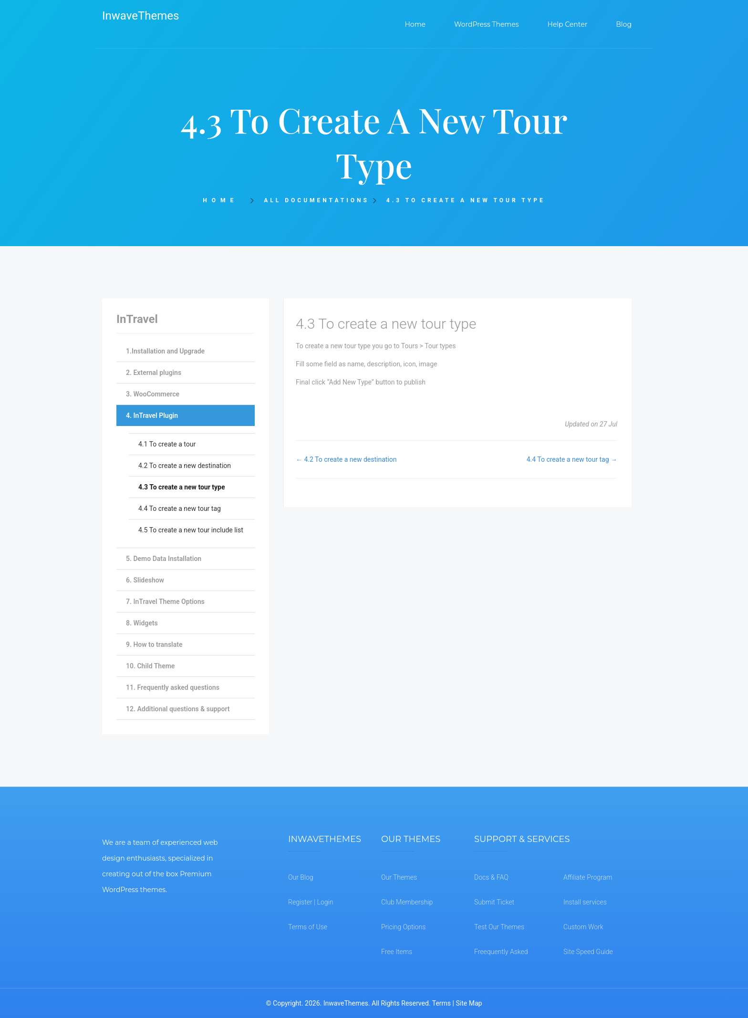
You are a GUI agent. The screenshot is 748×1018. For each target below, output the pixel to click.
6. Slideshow (145, 580)
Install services (585, 902)
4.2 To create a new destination (184, 465)
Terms (441, 1003)
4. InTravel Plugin (152, 415)
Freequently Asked (501, 952)
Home (223, 200)
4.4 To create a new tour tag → (572, 459)
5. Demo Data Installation (163, 558)
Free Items (396, 952)
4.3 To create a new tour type (181, 487)
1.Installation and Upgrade (165, 351)
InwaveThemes (140, 15)
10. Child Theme (150, 666)
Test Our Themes (499, 927)
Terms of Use (307, 927)
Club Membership (407, 902)
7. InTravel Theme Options (165, 601)
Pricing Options (403, 927)
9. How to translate (154, 644)
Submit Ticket (494, 902)
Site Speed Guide (588, 952)
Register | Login (310, 902)
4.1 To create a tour (167, 444)
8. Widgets (142, 623)
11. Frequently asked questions (172, 687)
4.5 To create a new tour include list (190, 530)
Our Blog (300, 877)
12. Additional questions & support (177, 709)
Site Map (469, 1003)
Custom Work (583, 927)
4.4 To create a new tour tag (179, 508)
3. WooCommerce (152, 394)
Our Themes (399, 877)
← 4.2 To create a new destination (346, 459)
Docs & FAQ (491, 877)
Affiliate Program (587, 877)
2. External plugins (153, 372)
